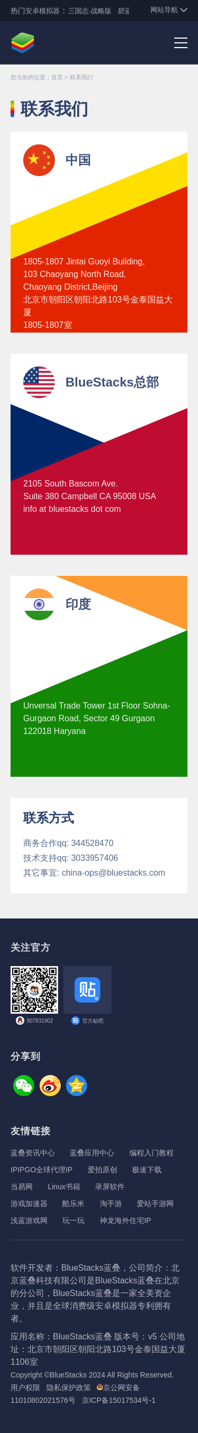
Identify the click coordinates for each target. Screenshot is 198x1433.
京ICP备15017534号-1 (119, 1400)
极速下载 (147, 1169)
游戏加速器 (29, 1203)
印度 (78, 604)
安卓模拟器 (42, 11)
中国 (78, 160)
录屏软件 (110, 1186)
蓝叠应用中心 (92, 1153)
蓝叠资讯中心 (33, 1153)
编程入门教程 (151, 1153)
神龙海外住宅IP (125, 1220)
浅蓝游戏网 (29, 1220)
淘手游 (111, 1203)
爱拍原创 (102, 1169)
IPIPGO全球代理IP (41, 1169)
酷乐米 (73, 1203)
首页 (57, 77)
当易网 (22, 1186)
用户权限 (25, 1387)
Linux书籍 (64, 1186)
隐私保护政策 (68, 1387)
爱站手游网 (155, 1203)
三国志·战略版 (89, 11)
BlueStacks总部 (112, 382)
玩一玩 (73, 1220)
